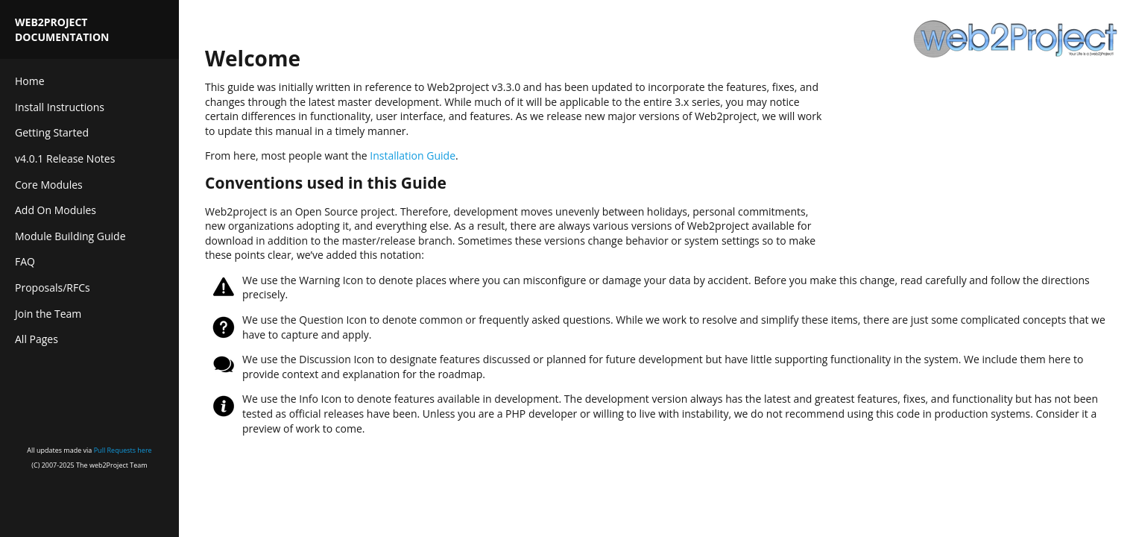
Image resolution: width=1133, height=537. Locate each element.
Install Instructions (59, 107)
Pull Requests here (123, 450)
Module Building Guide (70, 236)
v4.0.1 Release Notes (65, 158)
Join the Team (48, 314)
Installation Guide (412, 155)
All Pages (36, 339)
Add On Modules (55, 210)
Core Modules (49, 185)
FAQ (25, 261)
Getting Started (52, 132)
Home (30, 81)
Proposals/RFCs (52, 287)
